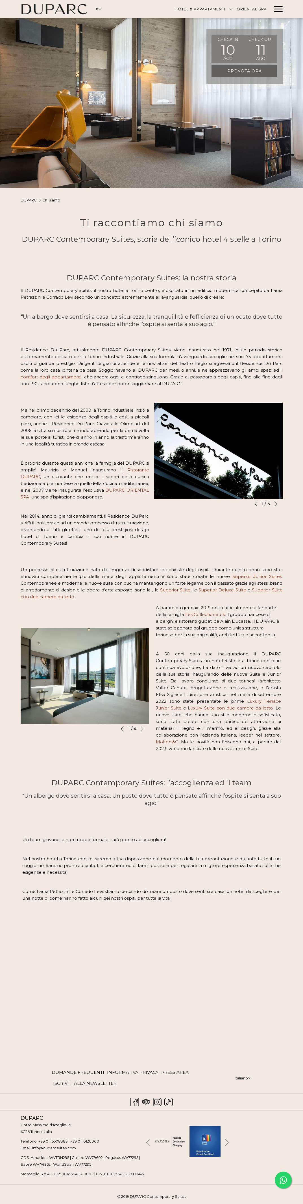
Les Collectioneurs (205, 614)
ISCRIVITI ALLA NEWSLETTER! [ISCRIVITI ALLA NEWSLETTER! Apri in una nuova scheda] (85, 1084)
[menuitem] (79, 1072)
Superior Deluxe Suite (222, 590)
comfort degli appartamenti (51, 377)
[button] (228, 49)
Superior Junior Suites (257, 576)
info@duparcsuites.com (54, 1148)
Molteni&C (167, 741)
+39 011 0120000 (84, 1141)
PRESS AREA (175, 1072)
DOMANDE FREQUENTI (78, 1072)
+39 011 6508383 (53, 1141)
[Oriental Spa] (218, 9)
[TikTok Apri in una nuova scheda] (168, 1101)
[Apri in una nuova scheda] (169, 1141)
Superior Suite (175, 590)
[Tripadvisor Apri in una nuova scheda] (146, 1101)
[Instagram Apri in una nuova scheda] (157, 1101)
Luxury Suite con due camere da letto (230, 708)
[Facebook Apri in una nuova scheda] (134, 1101)
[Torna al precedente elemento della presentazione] (255, 503)
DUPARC (29, 200)
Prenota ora (244, 71)
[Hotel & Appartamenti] (167, 9)
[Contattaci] (253, 9)
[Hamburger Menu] (276, 9)
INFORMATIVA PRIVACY (132, 1072)
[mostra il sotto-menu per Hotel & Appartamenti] (198, 9)
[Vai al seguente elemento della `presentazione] (275, 503)
